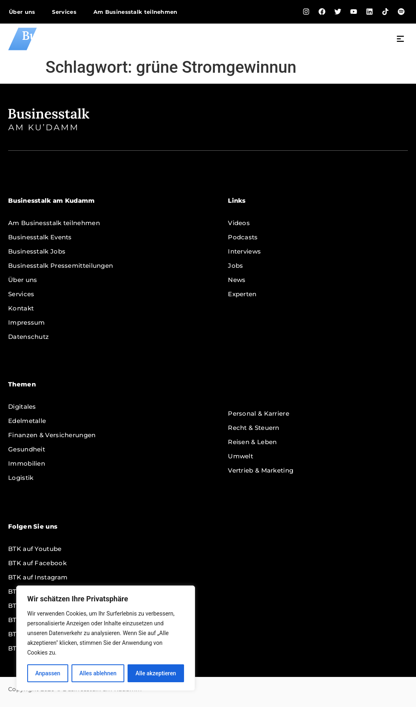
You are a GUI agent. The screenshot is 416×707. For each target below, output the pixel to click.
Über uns (22, 12)
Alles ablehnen (98, 673)
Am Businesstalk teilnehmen (135, 12)
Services (64, 12)
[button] (400, 39)
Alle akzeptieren (155, 673)
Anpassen (47, 673)
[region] (105, 638)
